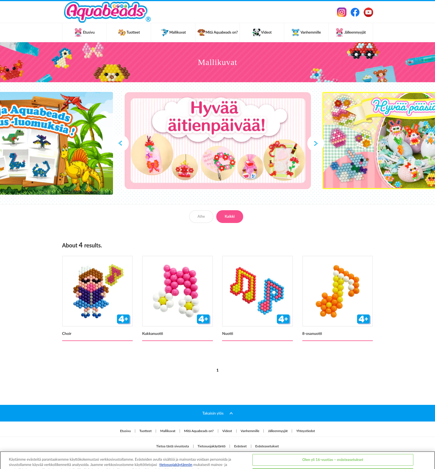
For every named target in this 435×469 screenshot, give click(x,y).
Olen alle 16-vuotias (332, 453)
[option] (218, 140)
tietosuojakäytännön (175, 444)
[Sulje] (426, 452)
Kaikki (230, 216)
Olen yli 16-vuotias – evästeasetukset (332, 439)
